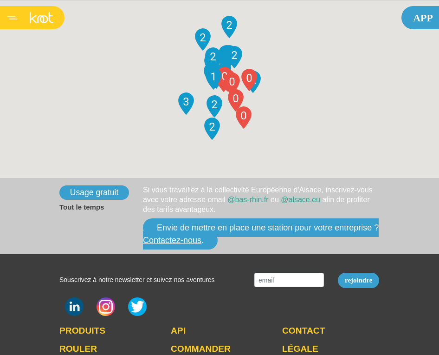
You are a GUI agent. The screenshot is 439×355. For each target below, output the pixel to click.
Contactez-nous (172, 240)
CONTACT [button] (303, 330)
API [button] (178, 330)
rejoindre (358, 280)
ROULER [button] (78, 349)
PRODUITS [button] (82, 330)
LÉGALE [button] (300, 349)
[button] (244, 117)
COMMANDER (201, 349)
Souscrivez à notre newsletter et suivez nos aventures (137, 279)
